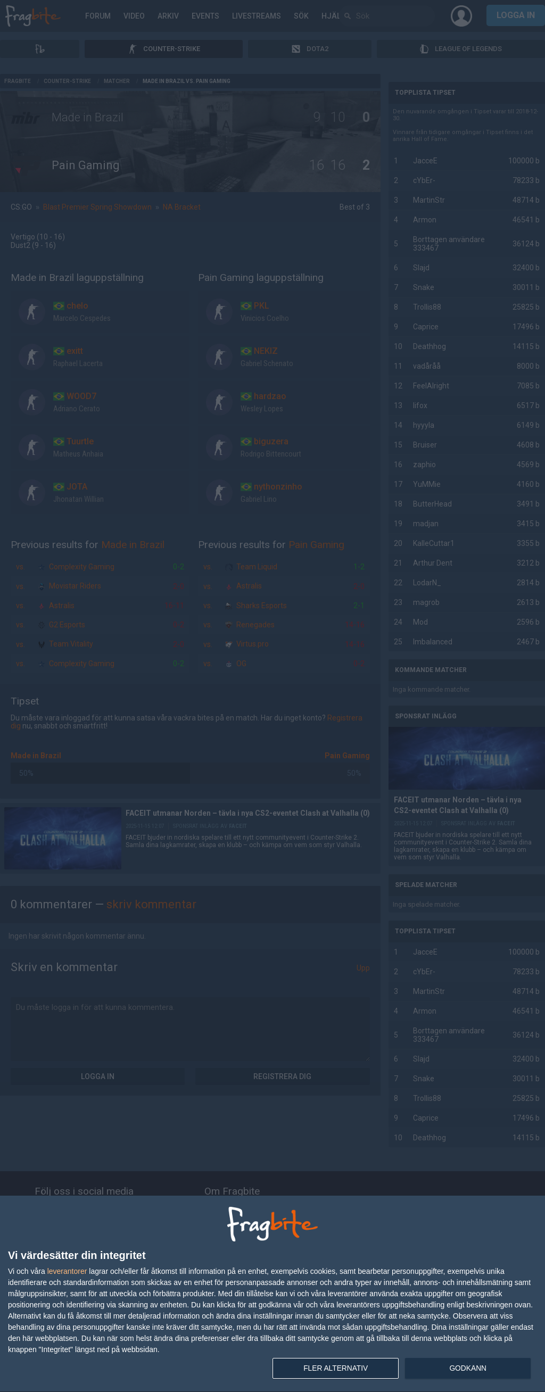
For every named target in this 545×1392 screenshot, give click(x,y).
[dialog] (272, 1294)
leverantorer (67, 1270)
